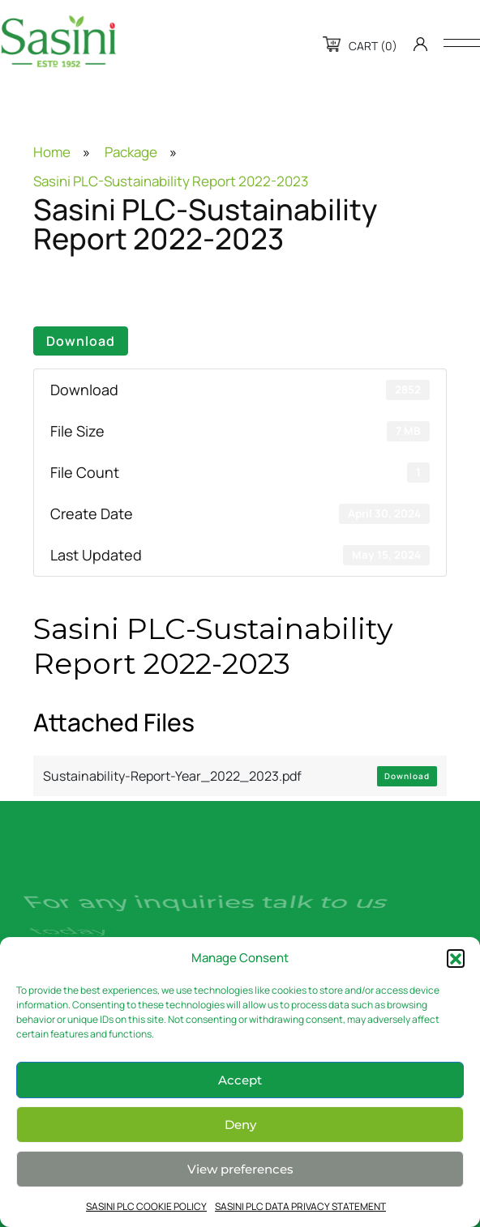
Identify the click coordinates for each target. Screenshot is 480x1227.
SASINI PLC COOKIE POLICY (146, 1206)
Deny (240, 1124)
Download (80, 341)
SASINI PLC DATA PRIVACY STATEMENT (300, 1206)
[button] (456, 958)
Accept (240, 1080)
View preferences (240, 1169)
